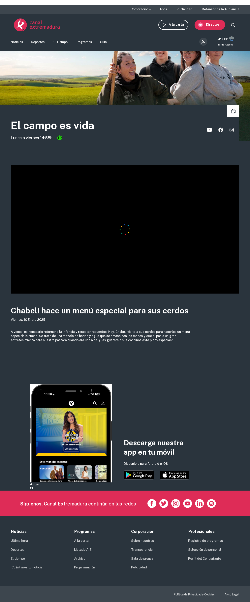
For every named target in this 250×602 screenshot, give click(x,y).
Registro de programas (205, 541)
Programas (84, 43)
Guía (103, 43)
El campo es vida (58, 127)
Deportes (38, 43)
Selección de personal (204, 550)
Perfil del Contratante (204, 558)
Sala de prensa (142, 558)
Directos (216, 25)
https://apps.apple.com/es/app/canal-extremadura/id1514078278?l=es (174, 475)
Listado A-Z (83, 550)
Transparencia (142, 550)
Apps (163, 9)
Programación (84, 567)
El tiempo (18, 558)
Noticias (17, 43)
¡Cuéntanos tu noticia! (27, 567)
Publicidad (184, 9)
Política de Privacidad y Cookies (194, 594)
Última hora (19, 541)
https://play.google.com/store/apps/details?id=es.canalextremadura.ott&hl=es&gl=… (139, 475)
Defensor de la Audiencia (220, 9)
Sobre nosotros (142, 541)
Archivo (79, 558)
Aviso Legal (232, 594)
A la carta (179, 25)
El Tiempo (60, 43)
